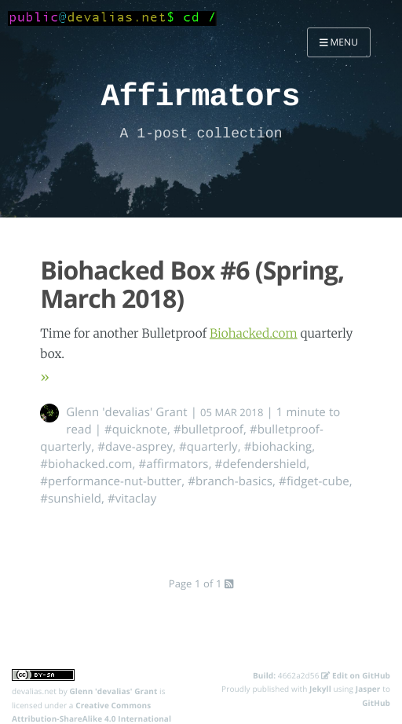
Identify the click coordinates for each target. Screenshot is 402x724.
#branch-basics (230, 481)
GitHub (376, 702)
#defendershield (261, 464)
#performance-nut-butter (110, 481)
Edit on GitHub (355, 675)
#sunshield (70, 498)
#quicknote (135, 429)
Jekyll (320, 688)
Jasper (368, 688)
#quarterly (208, 447)
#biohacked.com (86, 464)
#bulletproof (208, 429)
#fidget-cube (314, 481)
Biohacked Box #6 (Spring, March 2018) (192, 285)
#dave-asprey (135, 447)
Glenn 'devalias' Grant (127, 412)
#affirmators (174, 464)
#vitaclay (132, 498)
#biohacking (278, 447)
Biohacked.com (254, 334)
